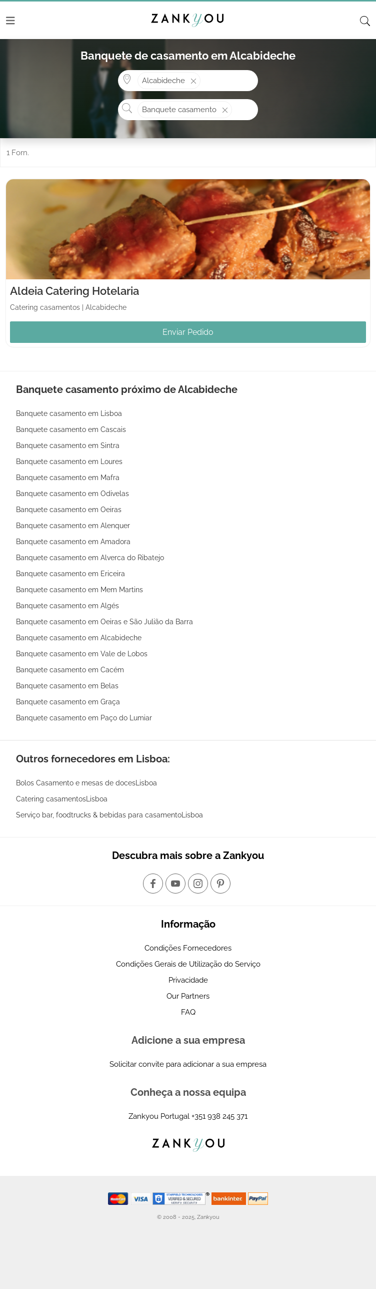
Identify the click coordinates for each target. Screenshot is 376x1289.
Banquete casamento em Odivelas (72, 494)
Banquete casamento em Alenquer (73, 526)
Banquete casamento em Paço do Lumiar (84, 718)
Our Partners (188, 996)
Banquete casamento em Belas (67, 686)
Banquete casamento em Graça (68, 702)
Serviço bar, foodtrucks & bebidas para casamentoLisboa (109, 815)
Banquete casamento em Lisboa (69, 413)
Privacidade (188, 980)
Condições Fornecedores (188, 948)
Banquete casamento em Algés (67, 606)
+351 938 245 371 (220, 1116)
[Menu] (10, 20)
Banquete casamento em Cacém (70, 670)
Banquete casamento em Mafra (68, 478)
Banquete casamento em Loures (69, 462)
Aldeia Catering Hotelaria (74, 290)
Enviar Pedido (188, 332)
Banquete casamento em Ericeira (70, 574)
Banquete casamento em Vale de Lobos (82, 654)
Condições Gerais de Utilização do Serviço (188, 964)
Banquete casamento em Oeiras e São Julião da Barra (104, 622)
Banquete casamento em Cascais (71, 429)
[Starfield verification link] (182, 1197)
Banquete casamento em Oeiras (69, 510)
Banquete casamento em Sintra (68, 446)
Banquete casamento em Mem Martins (79, 590)
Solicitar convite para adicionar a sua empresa (188, 1064)
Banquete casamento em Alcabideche (79, 638)
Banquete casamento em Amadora (73, 542)
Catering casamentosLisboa (62, 799)
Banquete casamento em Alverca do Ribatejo (90, 558)
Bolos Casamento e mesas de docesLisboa (86, 783)
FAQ (188, 1012)
